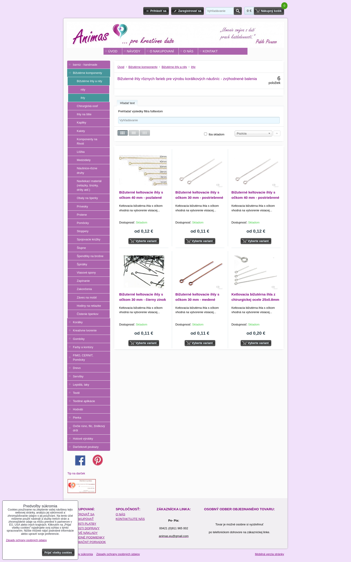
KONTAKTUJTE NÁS (130, 519)
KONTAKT (210, 51)
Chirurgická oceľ (87, 106)
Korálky (78, 322)
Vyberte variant (146, 241)
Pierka (77, 417)
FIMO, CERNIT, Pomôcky (83, 357)
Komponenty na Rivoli (87, 141)
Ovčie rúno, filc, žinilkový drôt (89, 428)
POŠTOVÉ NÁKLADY (83, 533)
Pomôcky (83, 223)
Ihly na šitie (84, 114)
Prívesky (82, 206)
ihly (83, 97)
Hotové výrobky (83, 438)
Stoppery (82, 231)
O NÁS (188, 51)
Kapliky (81, 122)
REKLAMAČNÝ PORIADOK (87, 542)
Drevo (77, 368)
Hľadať (238, 11)
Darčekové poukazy (85, 447)
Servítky (78, 376)
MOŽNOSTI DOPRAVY (83, 528)
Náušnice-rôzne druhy (87, 170)
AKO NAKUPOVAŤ (81, 519)
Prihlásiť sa (158, 11)
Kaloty (81, 131)
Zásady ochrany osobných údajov (118, 554)
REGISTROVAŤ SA (81, 514)
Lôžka (81, 151)
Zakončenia (84, 289)
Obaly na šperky (87, 198)
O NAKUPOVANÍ (162, 51)
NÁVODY (133, 51)
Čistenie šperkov (87, 314)
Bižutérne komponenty (87, 73)
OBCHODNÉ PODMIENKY (86, 537)
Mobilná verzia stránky (269, 554)
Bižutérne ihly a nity (89, 81)
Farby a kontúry (83, 347)
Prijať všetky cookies (58, 552)
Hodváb (78, 409)
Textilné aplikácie (84, 401)
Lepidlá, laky (81, 384)
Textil (76, 393)
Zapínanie (83, 280)
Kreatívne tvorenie (85, 330)
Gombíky (79, 339)
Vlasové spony (86, 272)
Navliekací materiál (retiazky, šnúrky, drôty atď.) (89, 185)
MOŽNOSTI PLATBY (82, 523)
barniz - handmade (85, 64)
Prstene (82, 214)
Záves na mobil (87, 297)
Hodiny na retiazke (89, 305)
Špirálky (82, 264)
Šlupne (81, 248)
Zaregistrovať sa (189, 11)
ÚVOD (112, 51)
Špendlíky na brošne (90, 256)
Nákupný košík (271, 11)
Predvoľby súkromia (80, 554)
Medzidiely (83, 160)
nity (83, 89)
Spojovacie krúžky (88, 239)
